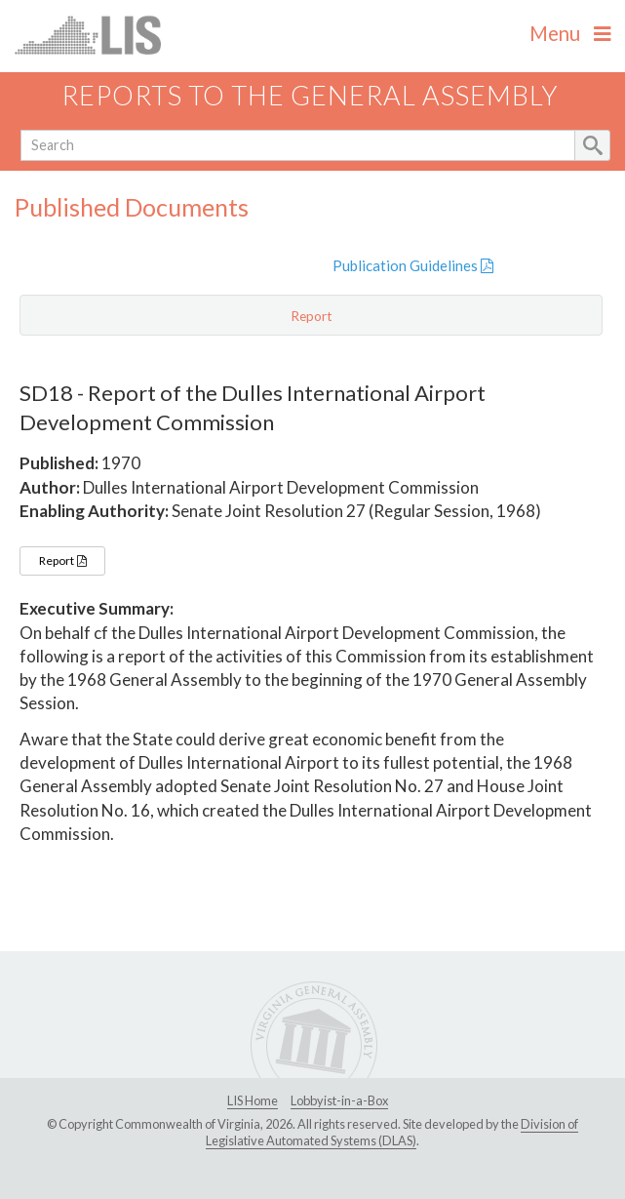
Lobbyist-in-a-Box (339, 1100)
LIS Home (252, 1100)
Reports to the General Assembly (310, 95)
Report (62, 560)
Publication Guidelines (412, 265)
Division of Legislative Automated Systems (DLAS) (392, 1132)
